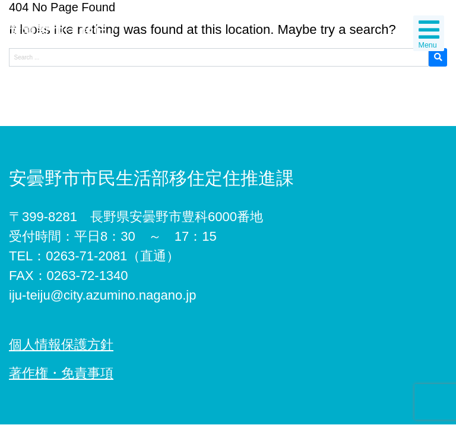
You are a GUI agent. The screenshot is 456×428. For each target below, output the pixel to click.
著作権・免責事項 (61, 373)
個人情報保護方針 (61, 344)
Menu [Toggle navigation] (429, 33)
